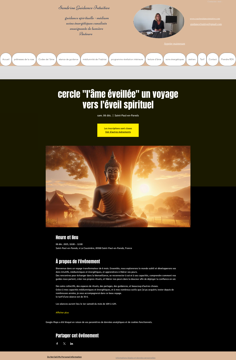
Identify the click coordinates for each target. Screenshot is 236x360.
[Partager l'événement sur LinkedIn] (71, 343)
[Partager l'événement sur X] (64, 343)
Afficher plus (62, 312)
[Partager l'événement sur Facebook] (57, 343)
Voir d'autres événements (118, 132)
